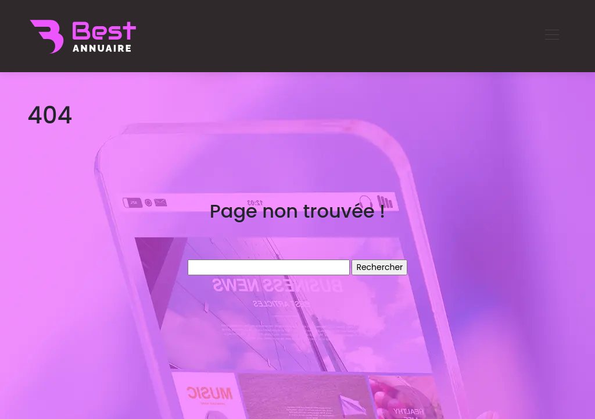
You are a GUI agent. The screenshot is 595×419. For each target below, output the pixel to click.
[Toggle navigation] (551, 36)
